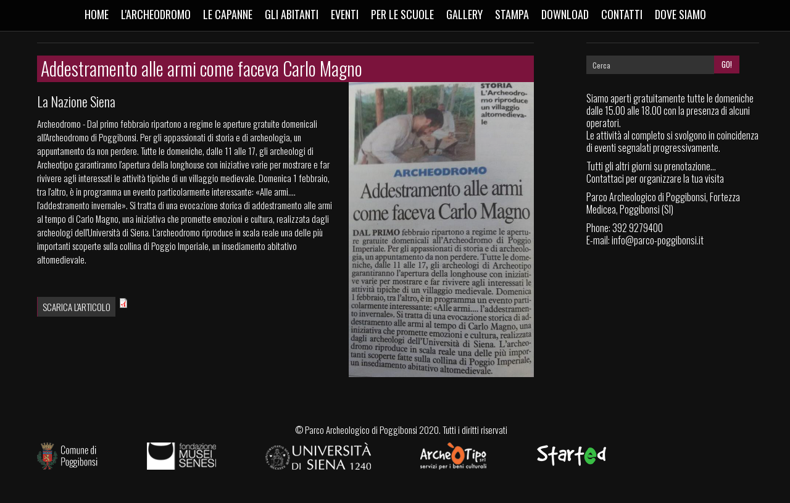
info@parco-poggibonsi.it (658, 240)
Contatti (621, 14)
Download (565, 14)
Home (97, 14)
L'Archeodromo (156, 14)
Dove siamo (680, 14)
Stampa (512, 14)
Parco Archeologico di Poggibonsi (361, 429)
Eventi (345, 14)
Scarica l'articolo (76, 307)
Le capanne (227, 14)
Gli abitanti (291, 14)
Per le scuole (402, 14)
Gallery (464, 14)
